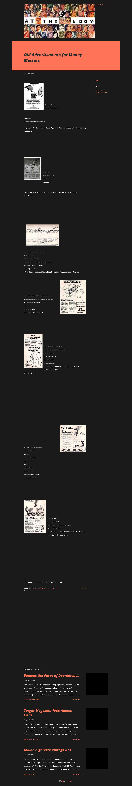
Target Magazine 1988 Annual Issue (48, 712)
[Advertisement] (52, 647)
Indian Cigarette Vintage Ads (47, 750)
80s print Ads (98, 90)
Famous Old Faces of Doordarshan (51, 675)
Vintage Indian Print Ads (101, 92)
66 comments (33, 739)
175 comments (34, 700)
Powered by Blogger (66, 781)
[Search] (100, 5)
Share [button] (97, 80)
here (65, 582)
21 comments (33, 774)
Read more (76, 700)
